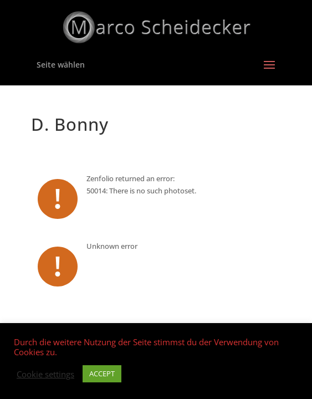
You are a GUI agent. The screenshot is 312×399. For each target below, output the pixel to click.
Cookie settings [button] (45, 374)
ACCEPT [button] (102, 373)
